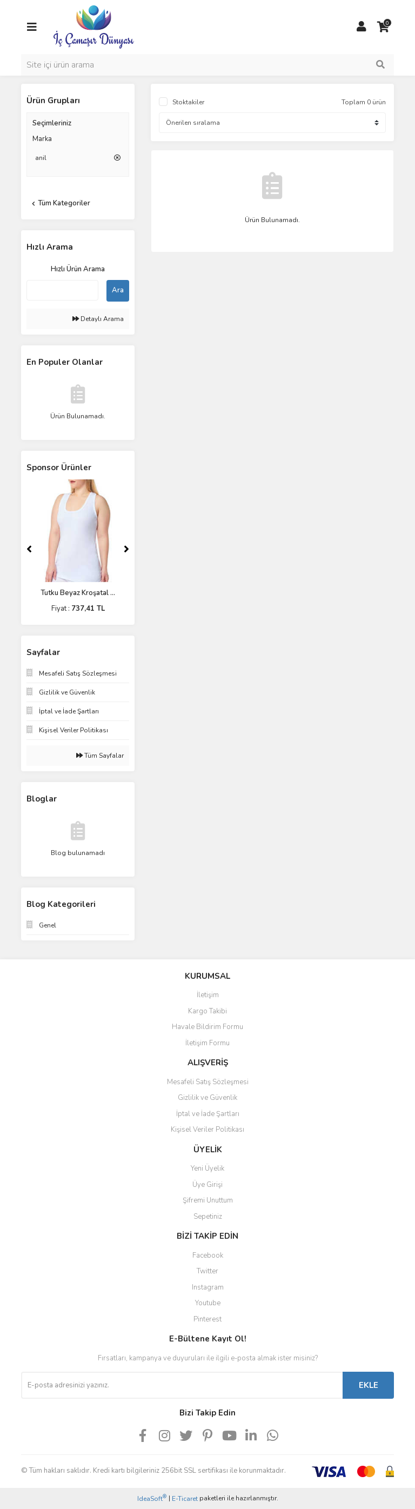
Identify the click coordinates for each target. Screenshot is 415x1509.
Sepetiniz (207, 1216)
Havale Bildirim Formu (207, 1027)
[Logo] (93, 26)
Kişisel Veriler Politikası (207, 1129)
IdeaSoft (151, 1498)
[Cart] (383, 27)
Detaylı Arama (98, 319)
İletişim (208, 995)
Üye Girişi (207, 1185)
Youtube (207, 1303)
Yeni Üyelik (207, 1168)
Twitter (207, 1271)
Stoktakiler (188, 102)
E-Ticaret (185, 1498)
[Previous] (29, 549)
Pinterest (207, 1319)
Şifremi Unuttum (208, 1200)
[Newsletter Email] (182, 1385)
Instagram (208, 1287)
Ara (118, 290)
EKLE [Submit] (368, 1385)
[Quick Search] (62, 290)
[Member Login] (361, 27)
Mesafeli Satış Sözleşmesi (208, 1082)
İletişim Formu (207, 1043)
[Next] (126, 549)
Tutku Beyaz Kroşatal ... (78, 593)
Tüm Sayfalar (100, 755)
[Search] (207, 65)
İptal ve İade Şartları (207, 1114)
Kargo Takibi (207, 1011)
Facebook (207, 1255)
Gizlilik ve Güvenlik (207, 1098)
